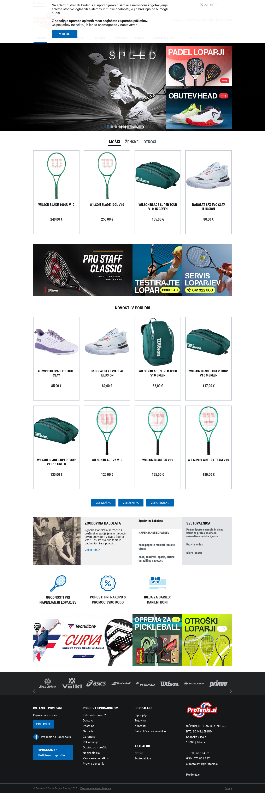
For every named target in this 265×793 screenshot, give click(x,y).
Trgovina (140, 720)
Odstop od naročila (95, 747)
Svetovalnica (143, 758)
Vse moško (103, 502)
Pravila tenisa (194, 544)
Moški (114, 141)
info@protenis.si (207, 763)
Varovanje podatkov (96, 758)
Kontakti (140, 725)
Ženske (132, 141)
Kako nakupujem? (94, 715)
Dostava (88, 720)
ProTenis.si (193, 774)
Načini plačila (91, 752)
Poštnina (88, 725)
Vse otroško (160, 502)
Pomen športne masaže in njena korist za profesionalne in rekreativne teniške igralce (204, 533)
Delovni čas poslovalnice (150, 731)
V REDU (64, 34)
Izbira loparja (194, 552)
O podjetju (141, 715)
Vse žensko (131, 502)
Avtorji (228, 788)
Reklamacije (90, 742)
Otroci (149, 141)
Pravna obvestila (93, 763)
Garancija (89, 736)
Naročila (88, 731)
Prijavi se (43, 724)
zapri (206, 4)
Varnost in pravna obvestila (95, 788)
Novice (139, 753)
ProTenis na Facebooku (56, 736)
